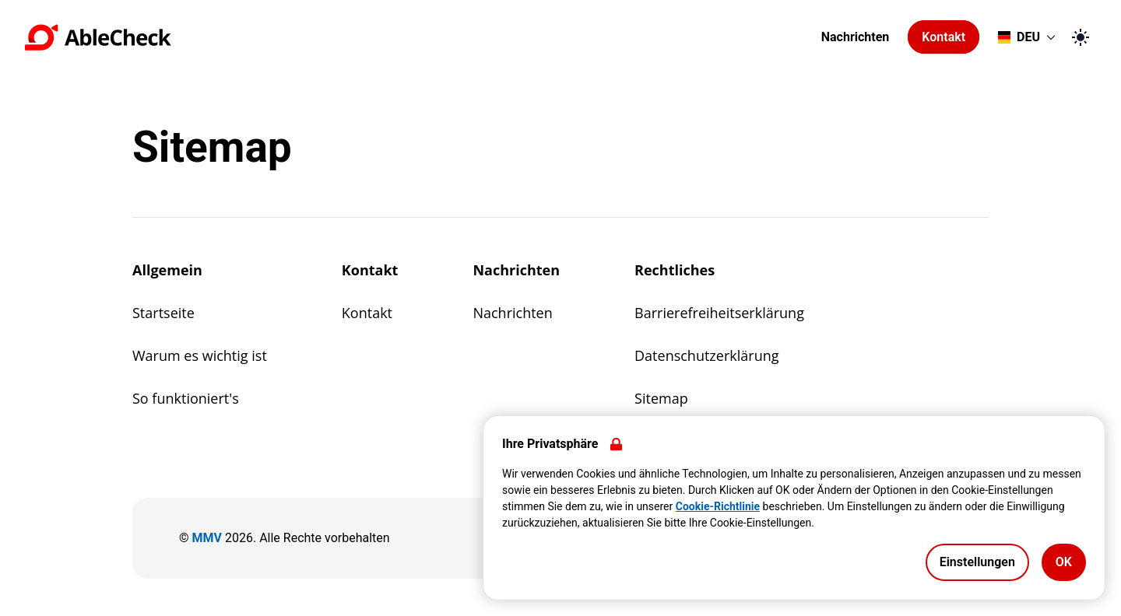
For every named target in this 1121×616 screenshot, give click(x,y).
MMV (207, 537)
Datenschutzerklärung (706, 355)
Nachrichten (855, 37)
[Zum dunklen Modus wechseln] (1080, 37)
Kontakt (943, 37)
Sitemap (661, 398)
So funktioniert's (185, 398)
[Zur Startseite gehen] (418, 37)
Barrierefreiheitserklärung (719, 312)
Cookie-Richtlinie (718, 506)
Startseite (163, 312)
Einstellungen (977, 562)
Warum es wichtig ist (199, 355)
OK (1064, 562)
